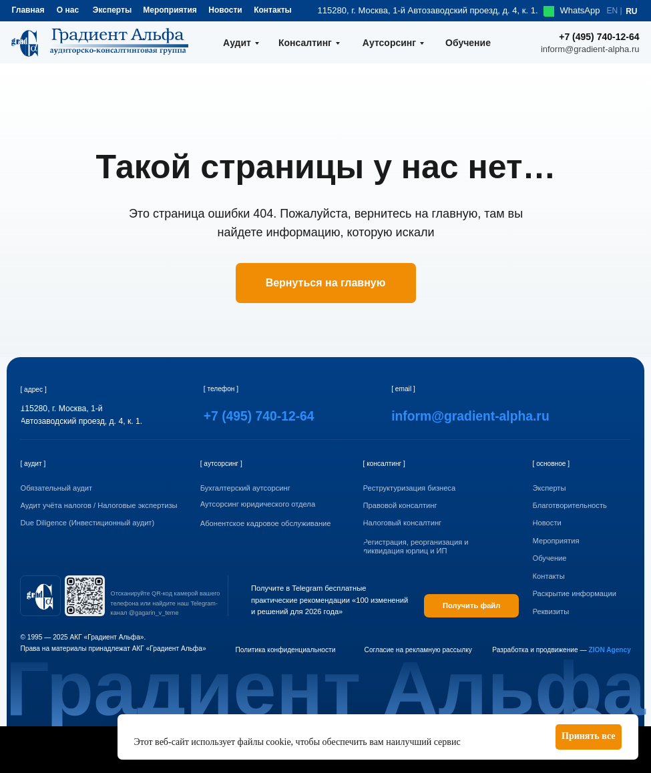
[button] (586, 612)
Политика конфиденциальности (286, 650)
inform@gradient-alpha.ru (590, 49)
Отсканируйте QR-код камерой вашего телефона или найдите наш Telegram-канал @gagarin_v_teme (165, 602)
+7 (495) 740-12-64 (599, 36)
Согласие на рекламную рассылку (418, 650)
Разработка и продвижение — (561, 650)
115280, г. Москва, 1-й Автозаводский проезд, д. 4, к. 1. (428, 10)
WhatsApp (580, 10)
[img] (40, 595)
